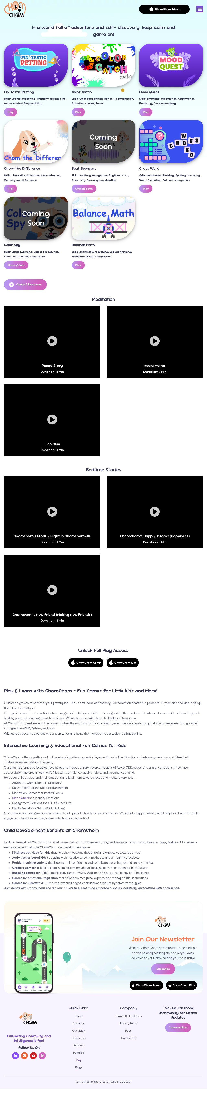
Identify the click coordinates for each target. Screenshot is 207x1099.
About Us (79, 1024)
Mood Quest (149, 92)
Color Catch (82, 92)
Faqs (128, 1032)
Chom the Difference (22, 168)
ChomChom (103, 1083)
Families (78, 1054)
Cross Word (149, 168)
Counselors (78, 1039)
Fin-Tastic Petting (19, 92)
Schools (78, 1046)
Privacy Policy (128, 1024)
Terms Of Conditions (128, 1017)
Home (79, 1017)
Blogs (78, 1068)
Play (78, 1061)
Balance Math (83, 244)
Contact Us (128, 1039)
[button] (199, 9)
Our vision (78, 1032)
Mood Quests (21, 798)
